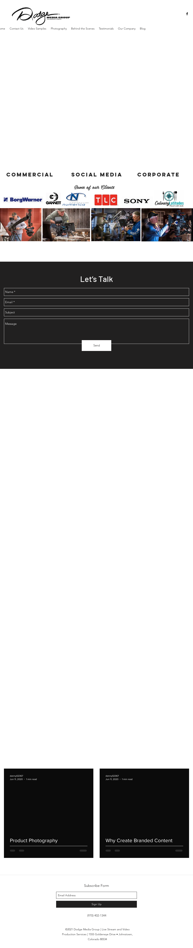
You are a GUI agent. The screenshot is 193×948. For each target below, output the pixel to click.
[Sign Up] (96, 904)
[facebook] (187, 14)
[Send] (96, 345)
